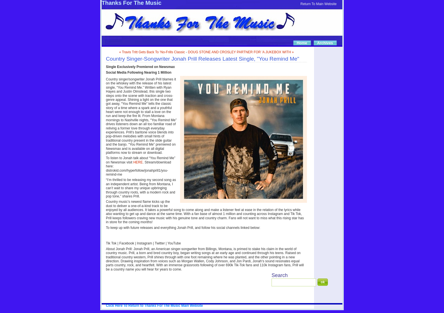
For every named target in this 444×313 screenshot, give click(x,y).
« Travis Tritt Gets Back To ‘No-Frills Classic (152, 52)
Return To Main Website (318, 4)
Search (280, 275)
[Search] (294, 282)
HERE (138, 162)
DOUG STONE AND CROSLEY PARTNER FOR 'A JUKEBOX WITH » (241, 52)
